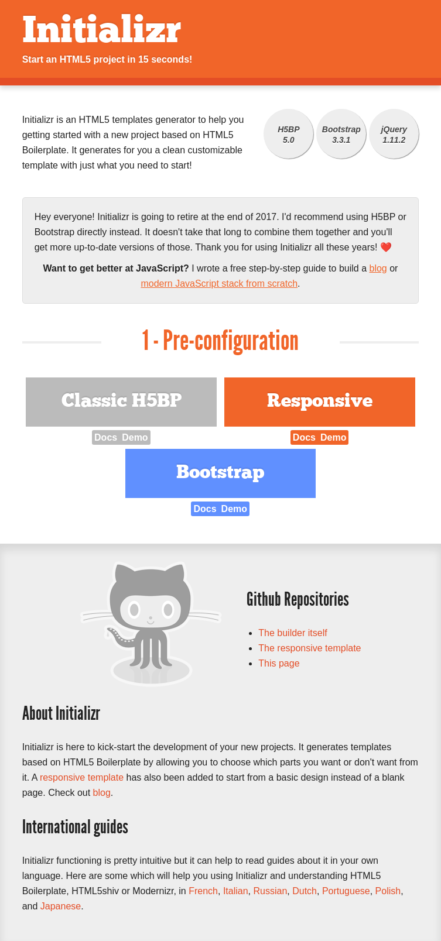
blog (378, 268)
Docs (105, 437)
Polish (388, 891)
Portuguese (346, 891)
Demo (135, 437)
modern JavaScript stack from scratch (219, 284)
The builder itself (292, 633)
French (203, 891)
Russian (270, 891)
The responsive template (309, 648)
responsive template (82, 777)
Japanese (60, 906)
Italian (235, 891)
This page (278, 663)
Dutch (304, 891)
